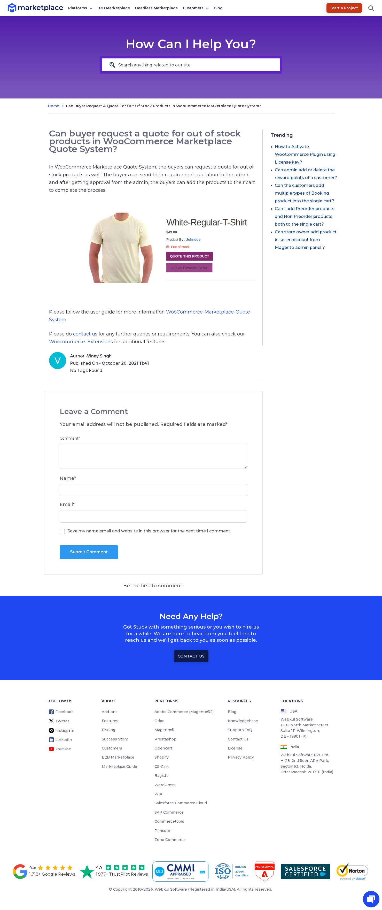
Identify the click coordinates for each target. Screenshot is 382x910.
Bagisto (161, 775)
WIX (158, 794)
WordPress (164, 785)
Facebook (64, 711)
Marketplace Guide (119, 766)
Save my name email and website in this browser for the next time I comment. (149, 531)
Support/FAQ (240, 730)
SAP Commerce (169, 812)
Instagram (64, 730)
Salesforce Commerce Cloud (180, 803)
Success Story (115, 739)
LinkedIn (63, 739)
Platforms (77, 8)
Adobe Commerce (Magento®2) (184, 711)
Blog (218, 8)
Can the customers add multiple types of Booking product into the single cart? (304, 193)
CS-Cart (161, 766)
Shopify (161, 757)
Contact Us (191, 656)
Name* (68, 478)
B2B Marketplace (113, 8)
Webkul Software (171, 889)
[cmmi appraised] (181, 871)
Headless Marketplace (156, 8)
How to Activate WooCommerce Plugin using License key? (305, 154)
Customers (193, 8)
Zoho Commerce (170, 839)
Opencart (163, 748)
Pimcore (162, 830)
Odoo (159, 720)
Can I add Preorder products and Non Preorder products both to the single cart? (304, 216)
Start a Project (344, 8)
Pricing (108, 730)
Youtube (63, 749)
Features (110, 720)
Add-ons (110, 711)
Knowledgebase (243, 720)
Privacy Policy (241, 757)
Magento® (164, 730)
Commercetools (169, 821)
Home (53, 106)
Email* (67, 504)
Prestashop (165, 739)
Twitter (62, 721)
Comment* (70, 438)
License (235, 748)
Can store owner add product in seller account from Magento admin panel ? (306, 240)
